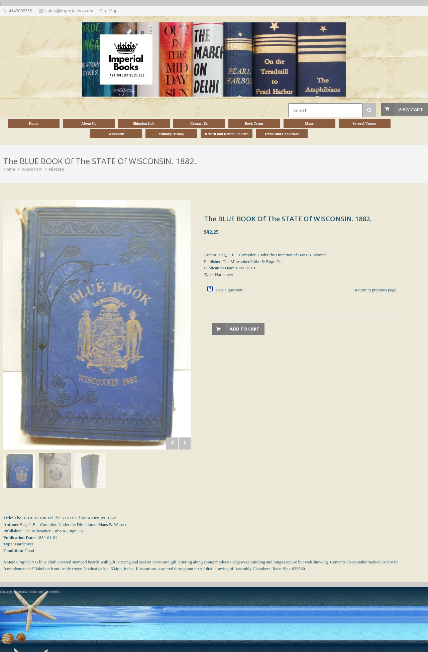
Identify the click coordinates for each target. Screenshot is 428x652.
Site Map (109, 11)
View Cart (410, 109)
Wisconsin (32, 169)
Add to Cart (244, 329)
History (56, 169)
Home (9, 169)
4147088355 (20, 11)
